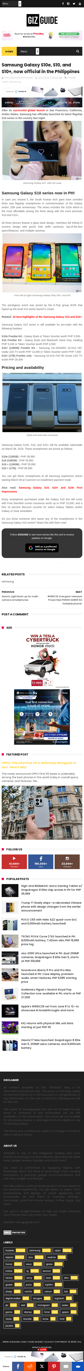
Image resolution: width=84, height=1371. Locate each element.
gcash (9, 1285)
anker (65, 1305)
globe (49, 1264)
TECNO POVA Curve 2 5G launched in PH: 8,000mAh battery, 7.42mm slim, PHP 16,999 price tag (50, 940)
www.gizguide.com (14, 1342)
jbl (7, 1305)
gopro (65, 1312)
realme (52, 1257)
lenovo (47, 1271)
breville (27, 1319)
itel (66, 1291)
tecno (9, 1278)
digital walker (13, 1298)
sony (29, 1278)
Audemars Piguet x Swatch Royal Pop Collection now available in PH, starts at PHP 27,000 (51, 993)
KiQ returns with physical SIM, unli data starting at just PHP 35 (47, 1025)
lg (28, 1271)
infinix (9, 1271)
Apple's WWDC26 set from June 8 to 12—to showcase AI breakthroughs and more (50, 1008)
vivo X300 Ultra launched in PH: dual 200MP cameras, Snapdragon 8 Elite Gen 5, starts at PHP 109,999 (50, 957)
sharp (9, 1291)
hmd (47, 1312)
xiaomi (9, 1257)
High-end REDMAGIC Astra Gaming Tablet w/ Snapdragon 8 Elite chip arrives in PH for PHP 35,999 (51, 890)
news (5, 82)
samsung (15, 82)
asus (29, 1264)
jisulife (9, 1326)
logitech (59, 1298)
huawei (10, 1250)
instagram (44, 1305)
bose (46, 1319)
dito (66, 1278)
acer (48, 1278)
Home (9, 51)
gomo (9, 1312)
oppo (58, 1250)
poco (29, 1285)
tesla (9, 1319)
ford (62, 1319)
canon (48, 1291)
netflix (28, 1291)
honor (9, 1264)
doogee (37, 1298)
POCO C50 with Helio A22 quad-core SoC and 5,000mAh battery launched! (49, 922)
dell (23, 1305)
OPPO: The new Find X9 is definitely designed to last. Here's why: (39, 765)
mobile (72, 78)
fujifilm (49, 1285)
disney (28, 1312)
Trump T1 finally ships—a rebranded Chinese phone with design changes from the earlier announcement (51, 907)
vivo (30, 1257)
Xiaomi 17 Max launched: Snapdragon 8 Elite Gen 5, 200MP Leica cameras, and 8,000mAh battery (51, 1044)
